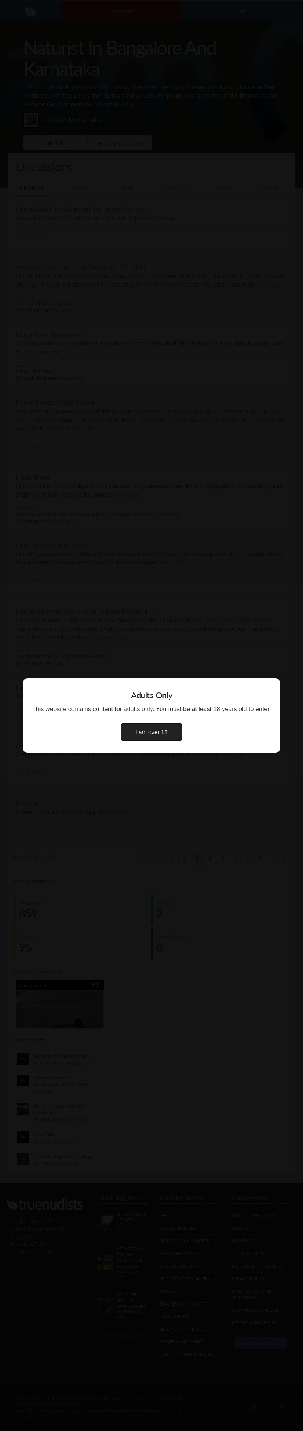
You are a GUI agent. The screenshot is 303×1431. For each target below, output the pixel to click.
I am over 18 (152, 732)
